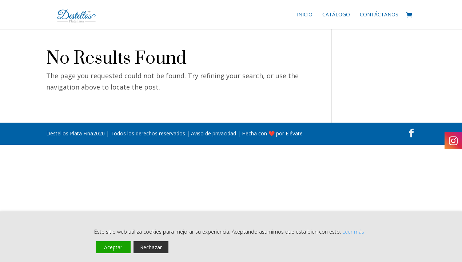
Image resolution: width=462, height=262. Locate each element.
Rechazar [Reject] (151, 247)
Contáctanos (379, 15)
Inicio (304, 15)
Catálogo (336, 15)
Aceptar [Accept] (113, 247)
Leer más (353, 231)
